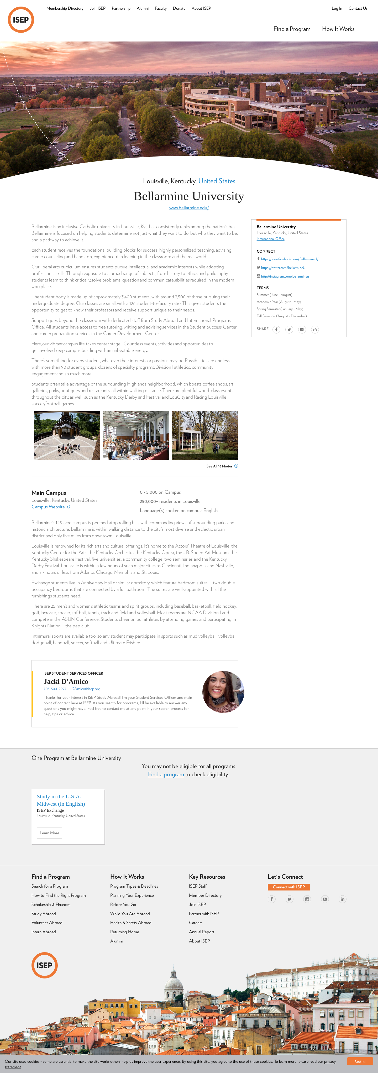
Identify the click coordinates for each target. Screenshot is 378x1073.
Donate (179, 8)
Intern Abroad (44, 931)
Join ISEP (98, 8)
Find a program (166, 774)
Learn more (51, 834)
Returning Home (124, 931)
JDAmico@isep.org (85, 688)
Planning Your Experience (132, 895)
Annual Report (201, 931)
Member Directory (205, 895)
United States (216, 180)
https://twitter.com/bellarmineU (283, 267)
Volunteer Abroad (47, 922)
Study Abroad (44, 913)
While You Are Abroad (130, 913)
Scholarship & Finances (51, 904)
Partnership (121, 8)
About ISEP (201, 8)
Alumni (143, 8)
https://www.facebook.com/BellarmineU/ (289, 259)
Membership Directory (64, 8)
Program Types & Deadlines (134, 886)
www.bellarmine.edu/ (189, 208)
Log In (337, 8)
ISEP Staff (198, 886)
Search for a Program (50, 886)
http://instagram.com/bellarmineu (285, 276)
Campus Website (51, 507)
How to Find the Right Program (59, 895)
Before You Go (123, 904)
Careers (195, 922)
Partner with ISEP (204, 913)
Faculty (161, 8)
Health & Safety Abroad (130, 922)
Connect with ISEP (289, 886)
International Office (271, 239)
